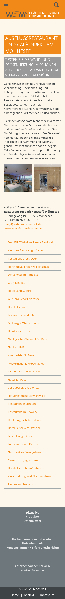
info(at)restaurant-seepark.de (23, 224)
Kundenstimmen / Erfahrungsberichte (32, 548)
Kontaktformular (32, 570)
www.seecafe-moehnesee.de (23, 228)
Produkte (32, 516)
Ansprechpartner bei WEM (32, 566)
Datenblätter (32, 521)
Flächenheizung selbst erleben (32, 539)
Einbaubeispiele (32, 543)
